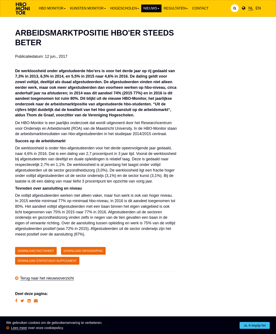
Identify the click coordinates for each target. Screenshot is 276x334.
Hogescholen (124, 8)
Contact (200, 8)
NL (250, 8)
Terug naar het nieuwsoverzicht (47, 278)
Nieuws (151, 8)
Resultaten (176, 8)
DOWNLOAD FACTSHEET (36, 251)
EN (258, 8)
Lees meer (19, 328)
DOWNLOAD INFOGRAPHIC (83, 251)
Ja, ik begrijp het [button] (255, 325)
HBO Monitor (52, 8)
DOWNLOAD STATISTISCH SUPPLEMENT (47, 260)
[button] (65, 328)
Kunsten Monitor (88, 8)
